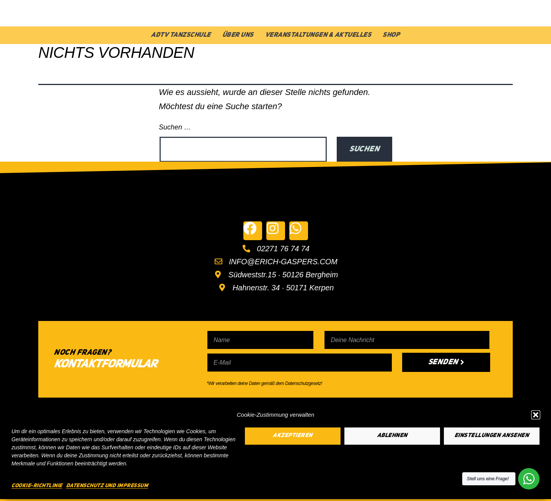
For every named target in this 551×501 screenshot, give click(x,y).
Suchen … (175, 127)
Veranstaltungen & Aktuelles (318, 35)
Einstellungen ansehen (492, 436)
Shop (391, 35)
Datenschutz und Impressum (107, 485)
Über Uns (238, 35)
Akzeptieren (293, 436)
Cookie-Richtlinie (36, 485)
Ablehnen (392, 436)
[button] (536, 415)
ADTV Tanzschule (181, 35)
